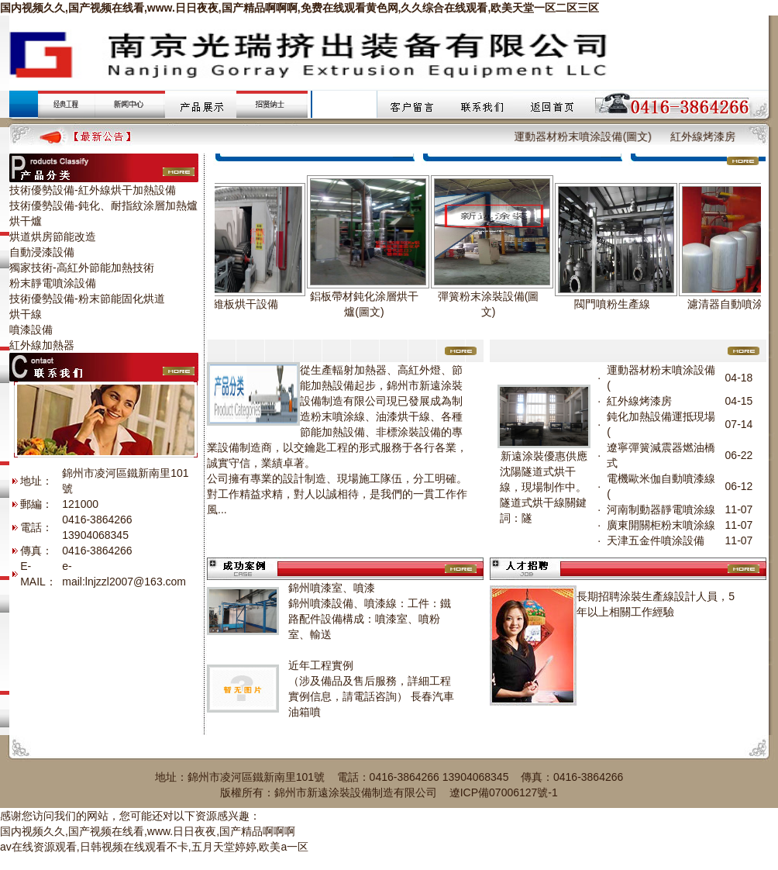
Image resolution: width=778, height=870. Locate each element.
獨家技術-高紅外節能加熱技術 (81, 267)
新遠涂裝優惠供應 (544, 456)
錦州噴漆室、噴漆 (331, 588)
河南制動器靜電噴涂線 (661, 509)
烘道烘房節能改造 (52, 236)
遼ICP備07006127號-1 (503, 792)
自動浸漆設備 (41, 252)
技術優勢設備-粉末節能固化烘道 (87, 298)
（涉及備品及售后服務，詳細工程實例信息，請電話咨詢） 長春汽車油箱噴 (371, 696)
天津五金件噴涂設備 (655, 540)
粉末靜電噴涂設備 (52, 283)
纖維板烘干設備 (246, 304)
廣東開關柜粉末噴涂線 (661, 525)
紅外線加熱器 (41, 345)
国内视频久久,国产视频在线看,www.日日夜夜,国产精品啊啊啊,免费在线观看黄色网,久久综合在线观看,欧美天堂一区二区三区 (299, 8)
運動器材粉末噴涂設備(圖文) (594, 136)
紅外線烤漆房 (714, 136)
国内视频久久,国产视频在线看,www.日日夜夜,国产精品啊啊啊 (147, 831)
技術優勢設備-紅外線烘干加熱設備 (92, 190)
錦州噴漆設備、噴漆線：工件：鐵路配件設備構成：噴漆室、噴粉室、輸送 (369, 618)
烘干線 (25, 314)
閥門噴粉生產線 (618, 304)
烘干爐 (25, 221)
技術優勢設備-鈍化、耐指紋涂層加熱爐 (103, 205)
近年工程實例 (320, 665)
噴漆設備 (31, 329)
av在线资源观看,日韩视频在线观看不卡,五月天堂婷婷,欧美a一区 (154, 847)
